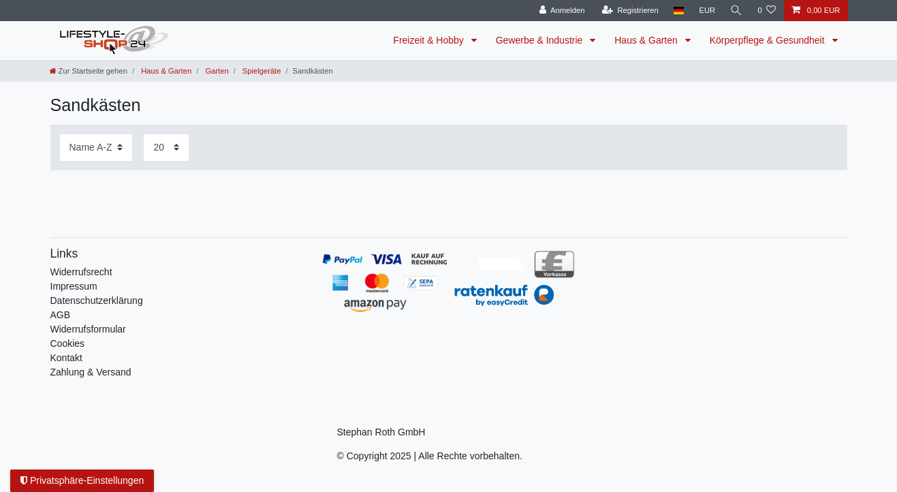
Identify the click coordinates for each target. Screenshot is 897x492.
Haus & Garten (647, 40)
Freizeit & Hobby (429, 40)
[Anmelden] (562, 10)
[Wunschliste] (766, 10)
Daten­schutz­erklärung (96, 300)
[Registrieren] (630, 10)
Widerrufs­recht (81, 271)
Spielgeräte (260, 71)
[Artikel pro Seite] (166, 147)
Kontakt (66, 357)
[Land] (678, 10)
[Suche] (736, 10)
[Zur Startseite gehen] (88, 71)
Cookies (67, 343)
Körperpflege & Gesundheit (769, 40)
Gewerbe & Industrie (541, 40)
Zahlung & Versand (90, 372)
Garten (215, 71)
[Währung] (707, 10)
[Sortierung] (96, 147)
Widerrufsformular (88, 329)
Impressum (73, 286)
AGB (60, 314)
